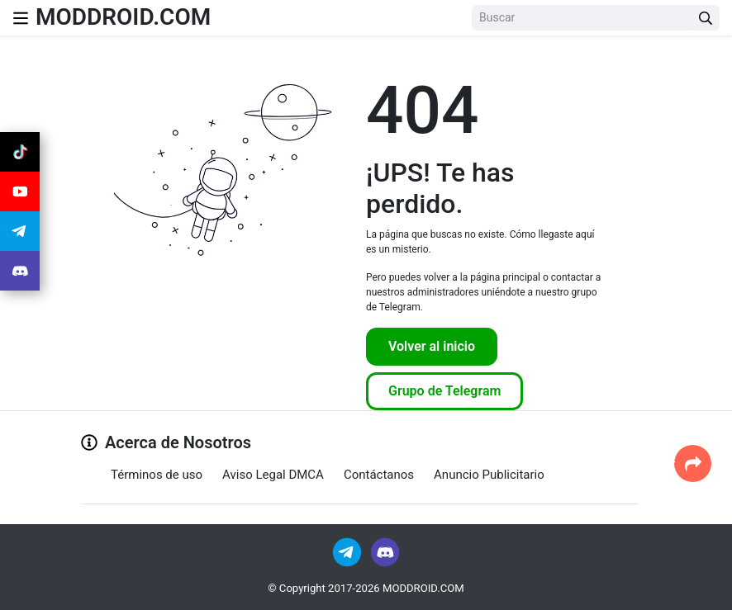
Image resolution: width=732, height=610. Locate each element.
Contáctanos (379, 474)
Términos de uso (156, 474)
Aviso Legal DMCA (273, 474)
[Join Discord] (385, 551)
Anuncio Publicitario (489, 474)
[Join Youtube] (20, 191)
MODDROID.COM (123, 17)
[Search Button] (706, 18)
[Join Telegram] (348, 551)
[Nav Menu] (20, 17)
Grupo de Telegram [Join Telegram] (444, 391)
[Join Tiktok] (20, 152)
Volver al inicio (431, 346)
